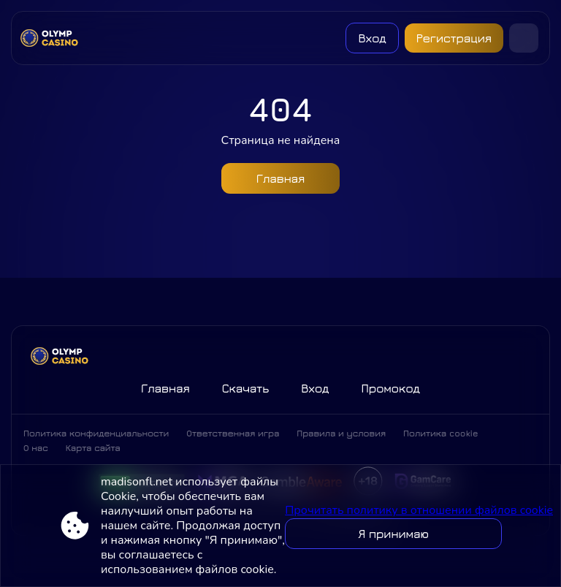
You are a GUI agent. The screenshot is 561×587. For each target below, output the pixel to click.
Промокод (390, 388)
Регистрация (454, 38)
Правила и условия (341, 433)
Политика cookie (440, 433)
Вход (372, 38)
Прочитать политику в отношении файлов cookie (419, 510)
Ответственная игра (232, 433)
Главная (280, 178)
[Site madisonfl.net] (53, 38)
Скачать (245, 388)
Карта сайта (93, 447)
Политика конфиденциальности (96, 433)
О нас (35, 447)
